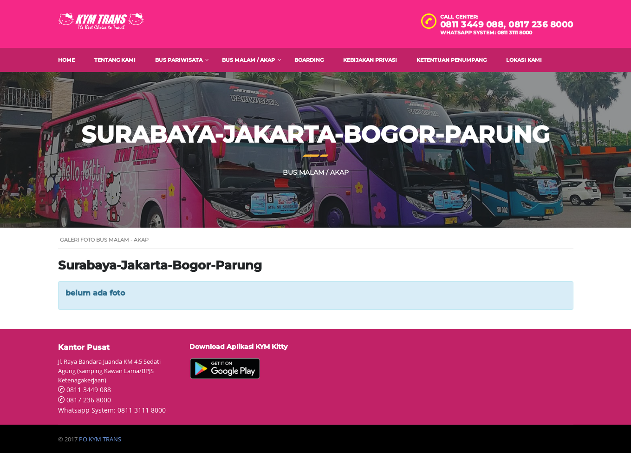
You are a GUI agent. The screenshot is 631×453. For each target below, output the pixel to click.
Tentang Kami (115, 60)
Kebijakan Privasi (370, 60)
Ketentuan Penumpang (451, 60)
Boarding (309, 60)
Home (66, 60)
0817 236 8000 (540, 25)
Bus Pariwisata (178, 60)
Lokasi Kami (524, 60)
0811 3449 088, (474, 25)
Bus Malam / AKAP (248, 60)
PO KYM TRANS (100, 439)
